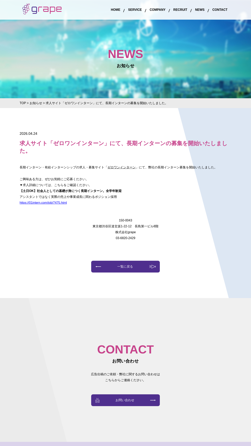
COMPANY (158, 9)
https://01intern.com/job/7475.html (43, 202)
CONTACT (219, 9)
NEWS (200, 9)
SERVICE (135, 9)
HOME (115, 9)
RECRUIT (180, 9)
